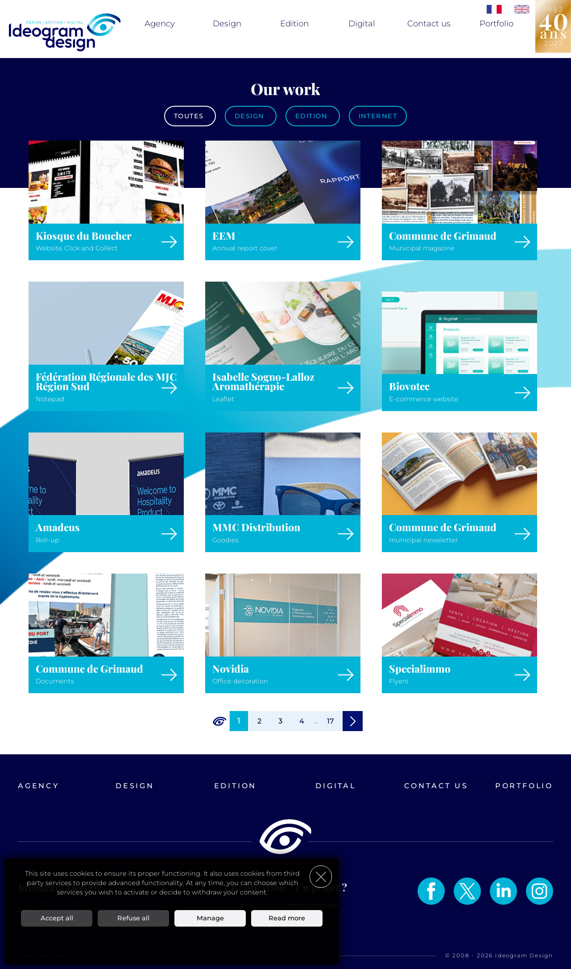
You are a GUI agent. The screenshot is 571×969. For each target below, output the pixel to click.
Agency (160, 24)
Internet (378, 116)
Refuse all (133, 918)
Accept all (57, 918)
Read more (287, 918)
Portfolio (496, 24)
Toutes (190, 116)
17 (330, 721)
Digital (361, 24)
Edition (294, 24)
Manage (210, 918)
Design (227, 24)
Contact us (429, 24)
